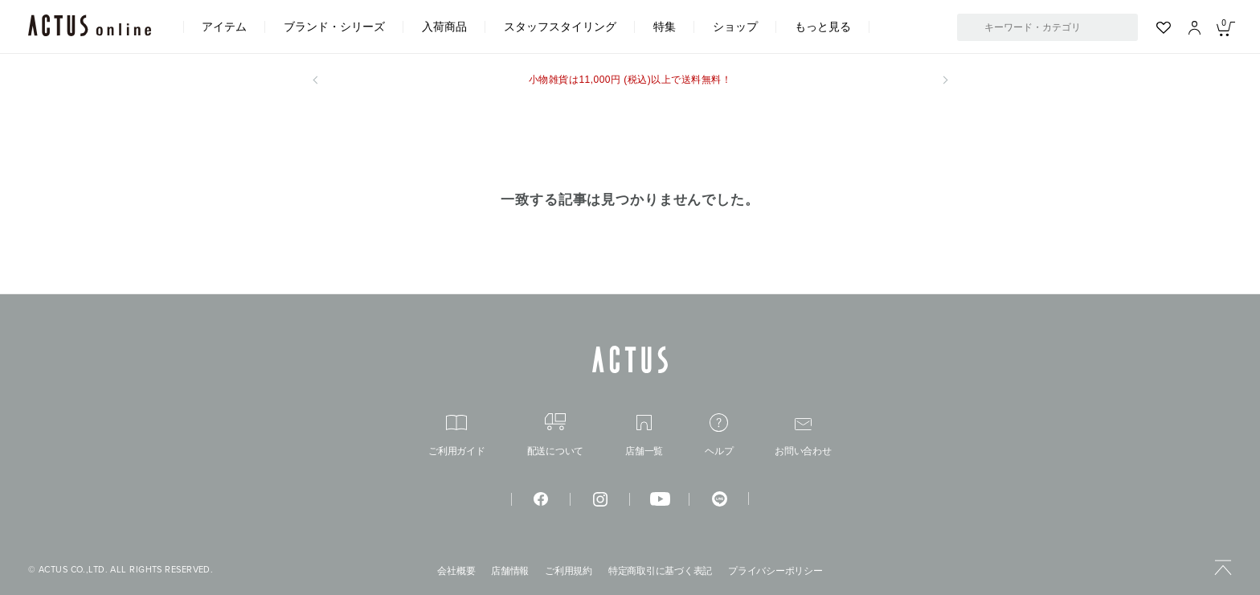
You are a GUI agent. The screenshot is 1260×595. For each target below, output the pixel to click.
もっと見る (823, 26)
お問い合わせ (803, 437)
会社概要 (456, 571)
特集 (664, 26)
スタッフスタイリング (560, 26)
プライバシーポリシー (775, 571)
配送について (555, 434)
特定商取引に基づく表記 (660, 571)
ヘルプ (719, 434)
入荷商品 (444, 26)
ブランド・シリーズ (334, 26)
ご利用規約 (568, 571)
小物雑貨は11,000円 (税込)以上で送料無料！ (630, 79)
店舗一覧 (644, 435)
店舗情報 (510, 571)
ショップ (735, 26)
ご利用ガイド (456, 435)
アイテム (224, 26)
